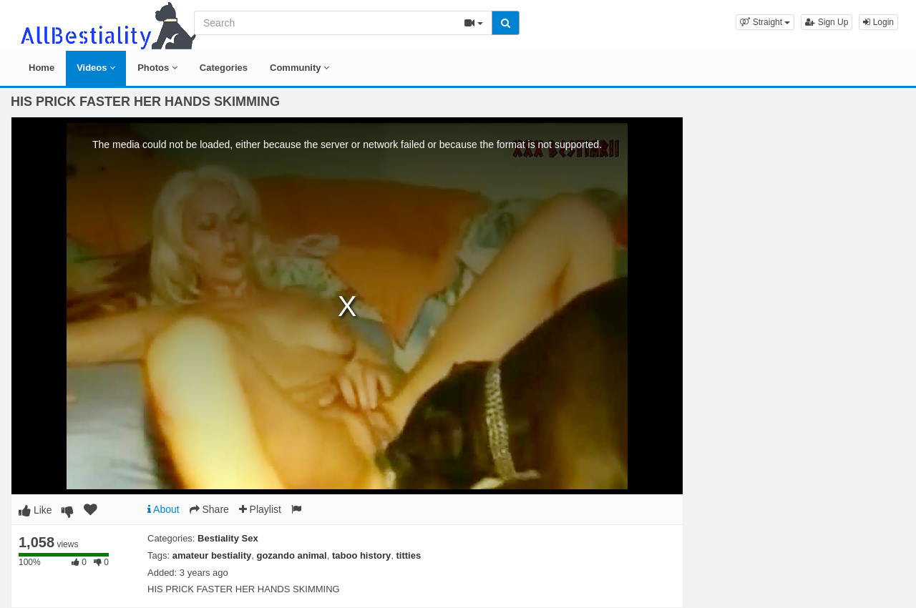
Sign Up (826, 22)
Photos (157, 67)
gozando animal (291, 555)
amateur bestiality (212, 555)
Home (41, 67)
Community (299, 67)
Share (209, 509)
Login (878, 22)
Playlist (260, 509)
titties (409, 555)
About (163, 509)
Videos (96, 67)
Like (35, 510)
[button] (765, 22)
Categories (224, 67)
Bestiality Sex (228, 538)
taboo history (361, 555)
